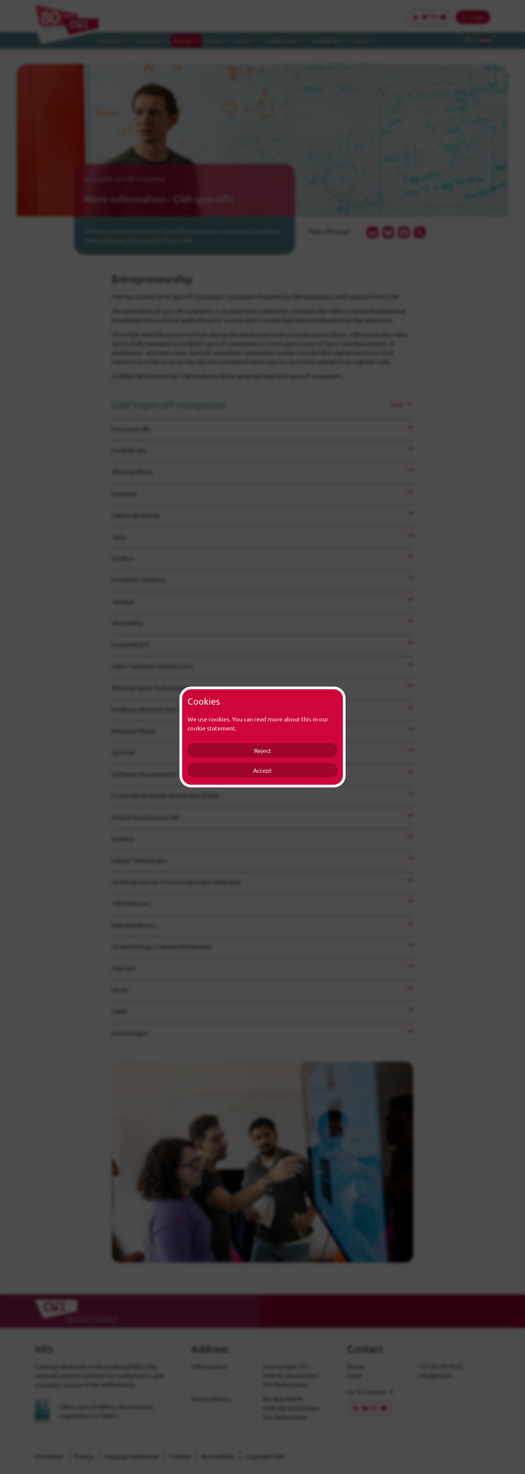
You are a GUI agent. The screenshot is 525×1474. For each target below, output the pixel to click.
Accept (262, 770)
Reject (262, 750)
